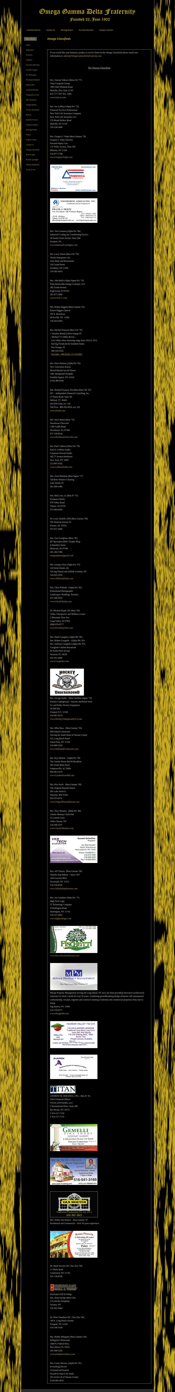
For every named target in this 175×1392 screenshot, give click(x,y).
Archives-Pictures (33, 30)
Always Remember (33, 110)
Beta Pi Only (30, 155)
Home (28, 45)
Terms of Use (30, 170)
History (28, 115)
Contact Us (50, 30)
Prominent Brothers (33, 80)
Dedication (30, 50)
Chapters (29, 60)
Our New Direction (86, 30)
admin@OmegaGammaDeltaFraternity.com (83, 56)
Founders (29, 55)
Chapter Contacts (106, 30)
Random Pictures (32, 120)
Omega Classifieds (32, 150)
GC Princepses (31, 75)
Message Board (67, 30)
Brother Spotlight (32, 160)
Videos (28, 135)
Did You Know (31, 100)
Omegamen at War (32, 95)
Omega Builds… (32, 105)
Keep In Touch (31, 140)
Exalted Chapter (31, 70)
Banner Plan (30, 85)
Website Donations (32, 165)
